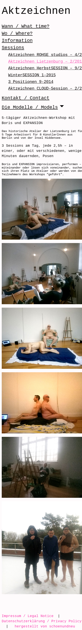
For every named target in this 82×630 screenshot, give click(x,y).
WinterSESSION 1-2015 (32, 75)
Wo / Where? (17, 33)
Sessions (13, 47)
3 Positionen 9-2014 (30, 82)
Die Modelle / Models (30, 107)
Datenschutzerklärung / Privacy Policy (42, 621)
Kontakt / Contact (25, 98)
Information (17, 40)
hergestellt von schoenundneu (45, 626)
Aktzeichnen (36, 11)
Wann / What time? (25, 26)
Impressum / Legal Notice (28, 616)
